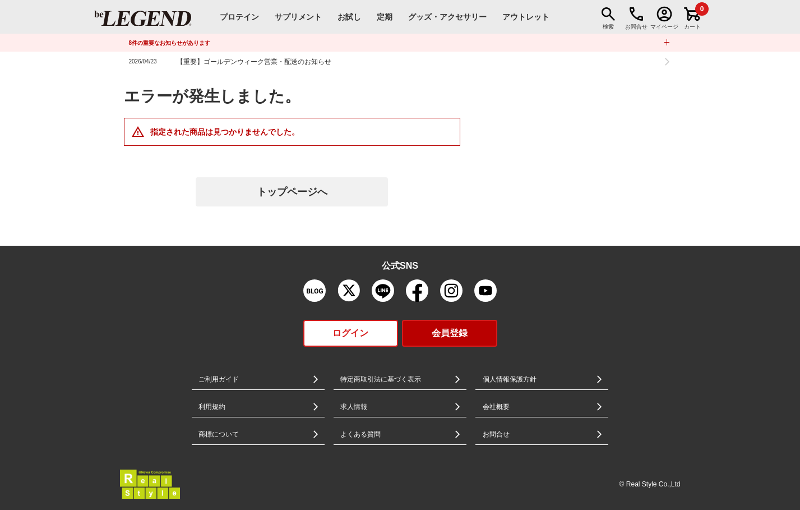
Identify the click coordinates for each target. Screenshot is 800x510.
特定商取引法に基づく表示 (380, 379)
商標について (218, 434)
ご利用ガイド (218, 379)
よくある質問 (360, 434)
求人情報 (353, 407)
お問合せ (496, 434)
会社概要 (496, 407)
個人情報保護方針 (510, 379)
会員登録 (450, 333)
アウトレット (525, 16)
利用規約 (211, 407)
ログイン (350, 333)
